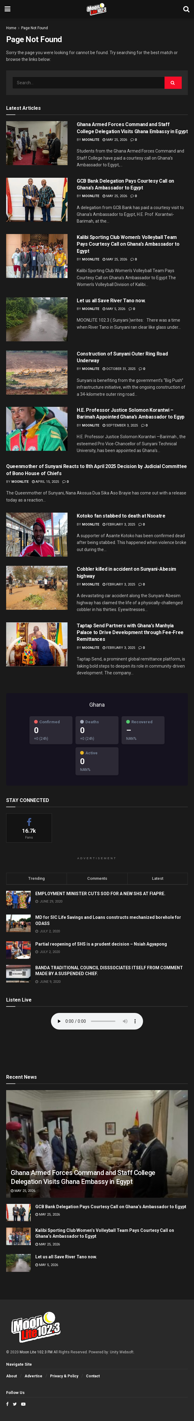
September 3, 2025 (120, 425)
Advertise (33, 1376)
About (11, 1376)
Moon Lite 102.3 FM (36, 1352)
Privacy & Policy (64, 1376)
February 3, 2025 (119, 524)
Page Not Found (34, 28)
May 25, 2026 (115, 140)
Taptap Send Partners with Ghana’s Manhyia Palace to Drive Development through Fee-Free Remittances (130, 632)
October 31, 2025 (119, 369)
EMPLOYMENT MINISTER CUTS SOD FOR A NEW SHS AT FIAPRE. (100, 893)
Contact (93, 1376)
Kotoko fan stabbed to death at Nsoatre (121, 516)
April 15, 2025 (45, 482)
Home (11, 28)
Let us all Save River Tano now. (111, 301)
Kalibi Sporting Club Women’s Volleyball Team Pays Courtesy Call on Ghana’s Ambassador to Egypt (128, 244)
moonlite (90, 140)
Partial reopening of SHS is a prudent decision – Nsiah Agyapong (101, 944)
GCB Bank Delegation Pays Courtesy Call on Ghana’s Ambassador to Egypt (110, 1206)
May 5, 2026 (114, 309)
